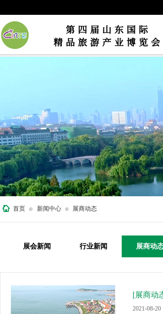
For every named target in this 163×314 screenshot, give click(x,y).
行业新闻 (93, 246)
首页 (19, 208)
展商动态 (85, 208)
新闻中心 (49, 208)
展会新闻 (37, 246)
